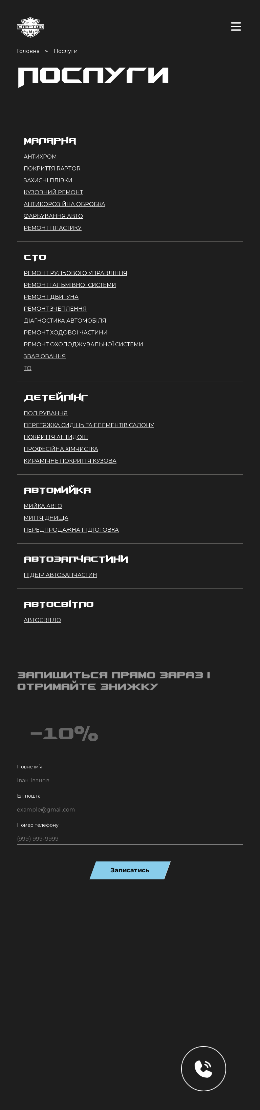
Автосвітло (42, 620)
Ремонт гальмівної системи (70, 285)
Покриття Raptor (52, 168)
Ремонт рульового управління (75, 273)
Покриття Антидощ (56, 437)
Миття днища (46, 518)
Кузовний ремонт (53, 192)
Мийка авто (43, 506)
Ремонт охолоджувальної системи (83, 344)
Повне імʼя (29, 767)
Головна (28, 51)
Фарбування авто (53, 216)
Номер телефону (38, 825)
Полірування (46, 413)
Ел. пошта (29, 796)
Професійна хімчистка (61, 449)
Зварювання (45, 356)
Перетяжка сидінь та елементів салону (89, 425)
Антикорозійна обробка (64, 204)
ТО (27, 368)
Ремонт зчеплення (55, 309)
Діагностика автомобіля (65, 320)
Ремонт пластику (53, 228)
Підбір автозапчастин (60, 575)
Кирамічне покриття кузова (70, 461)
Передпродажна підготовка (71, 530)
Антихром (40, 156)
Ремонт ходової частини (66, 332)
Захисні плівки (48, 180)
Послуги (66, 51)
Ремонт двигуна (51, 297)
